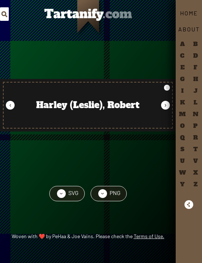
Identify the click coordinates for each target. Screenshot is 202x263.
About (189, 29)
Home (189, 12)
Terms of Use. (149, 236)
